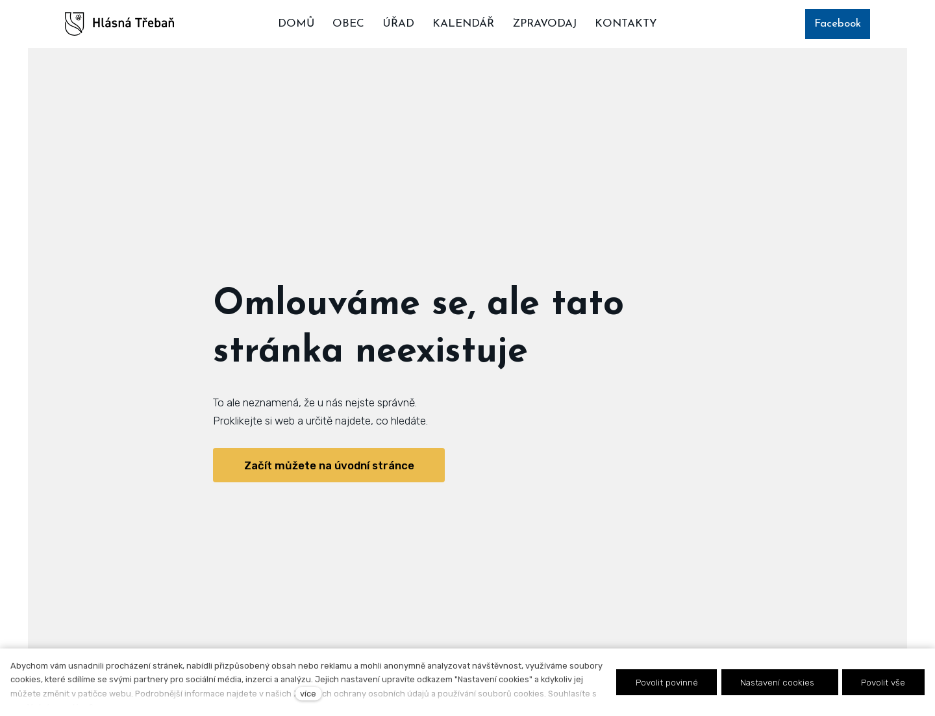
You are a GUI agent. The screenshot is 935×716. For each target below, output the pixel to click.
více (308, 693)
